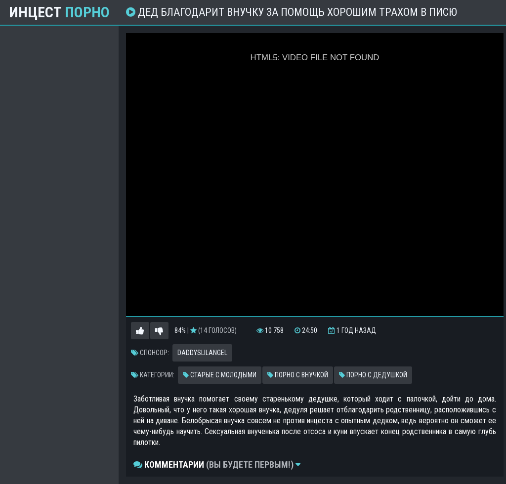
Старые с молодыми (219, 375)
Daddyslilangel (202, 353)
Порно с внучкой (297, 375)
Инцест (59, 12)
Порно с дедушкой (373, 375)
